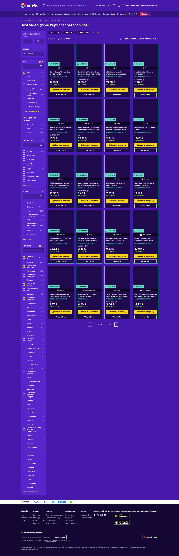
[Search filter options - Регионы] (33, 250)
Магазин (28, 21)
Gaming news (69, 515)
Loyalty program (39, 520)
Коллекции (36, 518)
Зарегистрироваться (149, 5)
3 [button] (101, 325)
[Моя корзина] (119, 5)
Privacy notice (51, 541)
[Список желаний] (113, 5)
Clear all (95, 33)
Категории (37, 21)
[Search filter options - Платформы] (33, 145)
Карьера (23, 520)
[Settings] (103, 6)
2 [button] (98, 325)
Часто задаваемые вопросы (55, 515)
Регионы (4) (83, 32)
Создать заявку (50, 520)
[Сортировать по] (139, 39)
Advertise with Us (86, 518)
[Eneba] (29, 5)
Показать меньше (31, 111)
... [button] (105, 325)
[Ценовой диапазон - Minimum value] (27, 41)
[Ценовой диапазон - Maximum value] (39, 41)
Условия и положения (110, 547)
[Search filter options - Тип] (33, 66)
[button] (116, 325)
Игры (46, 21)
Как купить (36, 515)
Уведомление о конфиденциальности (132, 547)
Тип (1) (68, 32)
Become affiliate (70, 520)
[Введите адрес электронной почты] (37, 537)
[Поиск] (67, 5)
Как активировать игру (53, 518)
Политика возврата (52, 523)
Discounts (36, 523)
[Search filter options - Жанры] (33, 196)
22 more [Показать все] (27, 185)
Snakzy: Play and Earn (72, 523)
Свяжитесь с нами (26, 518)
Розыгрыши (68, 518)
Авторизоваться (131, 5)
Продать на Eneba (86, 515)
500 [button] (110, 325)
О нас (22, 515)
